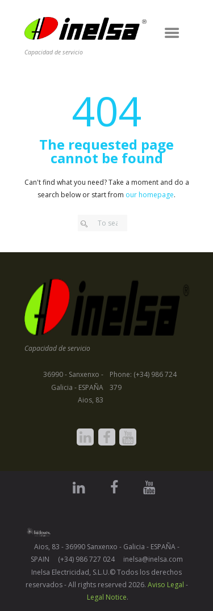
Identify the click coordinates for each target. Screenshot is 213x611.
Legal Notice (107, 597)
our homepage (150, 195)
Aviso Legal (166, 584)
